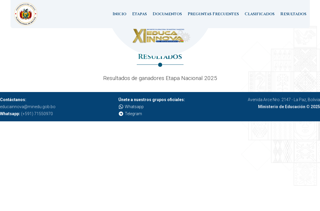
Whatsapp (131, 106)
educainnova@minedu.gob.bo (28, 106)
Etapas (139, 14)
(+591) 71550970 (26, 113)
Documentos (167, 14)
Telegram (130, 113)
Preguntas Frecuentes (213, 14)
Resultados (293, 14)
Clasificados (259, 14)
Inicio (119, 14)
